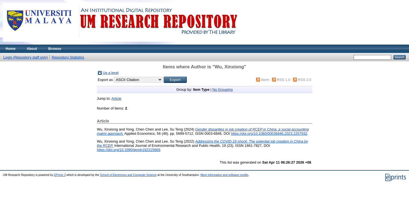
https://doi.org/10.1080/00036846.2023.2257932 (269, 133)
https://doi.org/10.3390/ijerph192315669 (128, 150)
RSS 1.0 (283, 80)
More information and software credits (224, 175)
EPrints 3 (60, 175)
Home (11, 49)
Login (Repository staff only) (25, 57)
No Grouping (222, 89)
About (32, 49)
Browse (54, 49)
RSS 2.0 (304, 80)
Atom (265, 80)
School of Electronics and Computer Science (128, 175)
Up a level (111, 73)
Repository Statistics (68, 57)
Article (116, 98)
